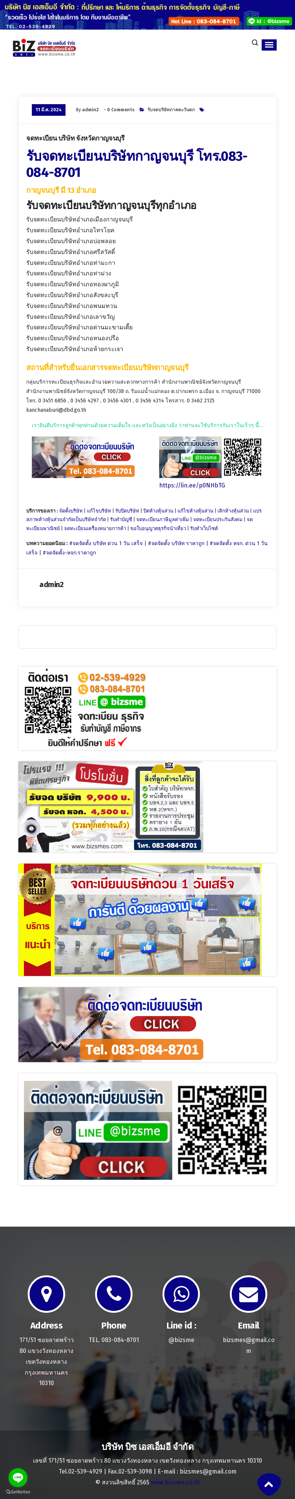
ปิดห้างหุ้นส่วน (158, 511)
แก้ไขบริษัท (99, 511)
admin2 (90, 109)
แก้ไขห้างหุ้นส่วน (195, 511)
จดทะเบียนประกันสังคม (218, 519)
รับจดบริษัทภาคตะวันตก (171, 109)
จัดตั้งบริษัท (71, 511)
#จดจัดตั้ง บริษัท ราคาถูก (176, 543)
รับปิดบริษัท (127, 511)
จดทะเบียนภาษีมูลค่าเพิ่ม (162, 519)
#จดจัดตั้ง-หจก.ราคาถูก (69, 553)
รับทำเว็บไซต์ (204, 528)
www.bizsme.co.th (175, 1482)
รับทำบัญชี (121, 519)
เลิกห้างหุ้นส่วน (233, 511)
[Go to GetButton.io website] (18, 1492)
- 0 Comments (119, 109)
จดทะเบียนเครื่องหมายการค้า (95, 528)
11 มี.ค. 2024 (49, 109)
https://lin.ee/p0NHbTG (192, 485)
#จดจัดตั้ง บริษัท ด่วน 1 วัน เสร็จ (106, 543)
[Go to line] (18, 1477)
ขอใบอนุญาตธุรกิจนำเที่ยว (158, 528)
